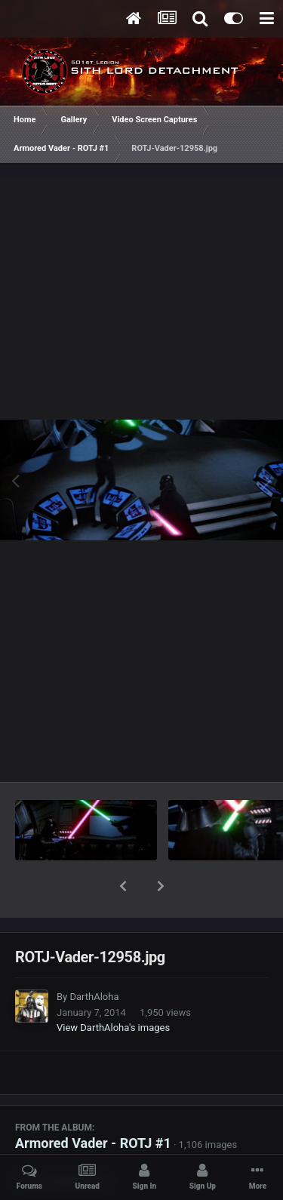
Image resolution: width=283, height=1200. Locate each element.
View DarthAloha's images (113, 988)
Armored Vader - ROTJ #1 (93, 1104)
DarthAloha (93, 957)
